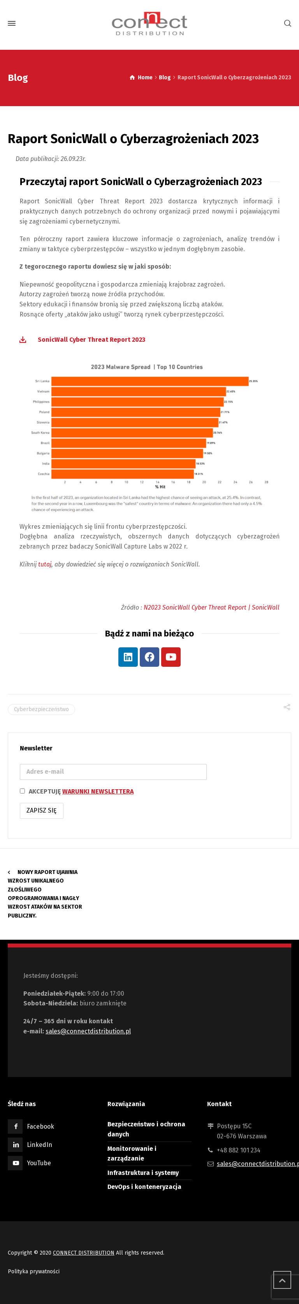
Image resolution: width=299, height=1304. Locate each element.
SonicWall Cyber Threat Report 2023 (91, 339)
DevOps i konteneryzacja (144, 1186)
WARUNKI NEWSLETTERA (98, 791)
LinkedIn (39, 1144)
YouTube (39, 1163)
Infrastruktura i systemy (143, 1172)
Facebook (40, 1126)
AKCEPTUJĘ (77, 791)
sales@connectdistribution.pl (88, 1031)
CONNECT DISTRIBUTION (83, 1253)
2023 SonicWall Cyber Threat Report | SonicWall (214, 607)
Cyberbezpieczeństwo (41, 709)
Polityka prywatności (34, 1271)
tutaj (44, 564)
